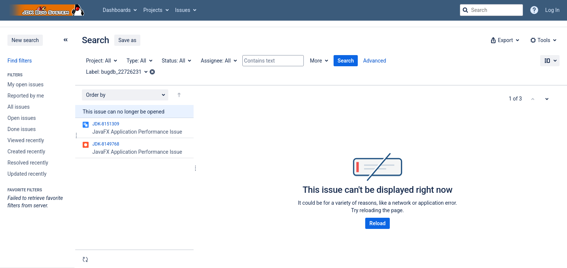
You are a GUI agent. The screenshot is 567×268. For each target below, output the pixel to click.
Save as (127, 40)
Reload (377, 223)
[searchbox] (491, 10)
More (316, 61)
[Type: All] (139, 60)
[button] (504, 40)
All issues (18, 107)
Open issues (21, 118)
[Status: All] (176, 60)
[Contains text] (273, 60)
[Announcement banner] (283, 24)
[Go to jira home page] (48, 10)
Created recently (26, 151)
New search (25, 40)
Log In (552, 10)
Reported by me (25, 96)
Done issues (21, 129)
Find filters (19, 61)
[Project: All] (101, 60)
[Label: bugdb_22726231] (119, 71)
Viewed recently (25, 140)
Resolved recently (27, 163)
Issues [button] (182, 10)
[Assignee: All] (218, 60)
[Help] (534, 10)
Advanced (374, 61)
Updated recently (27, 174)
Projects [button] (152, 10)
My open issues (25, 84)
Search (346, 61)
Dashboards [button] (117, 10)
